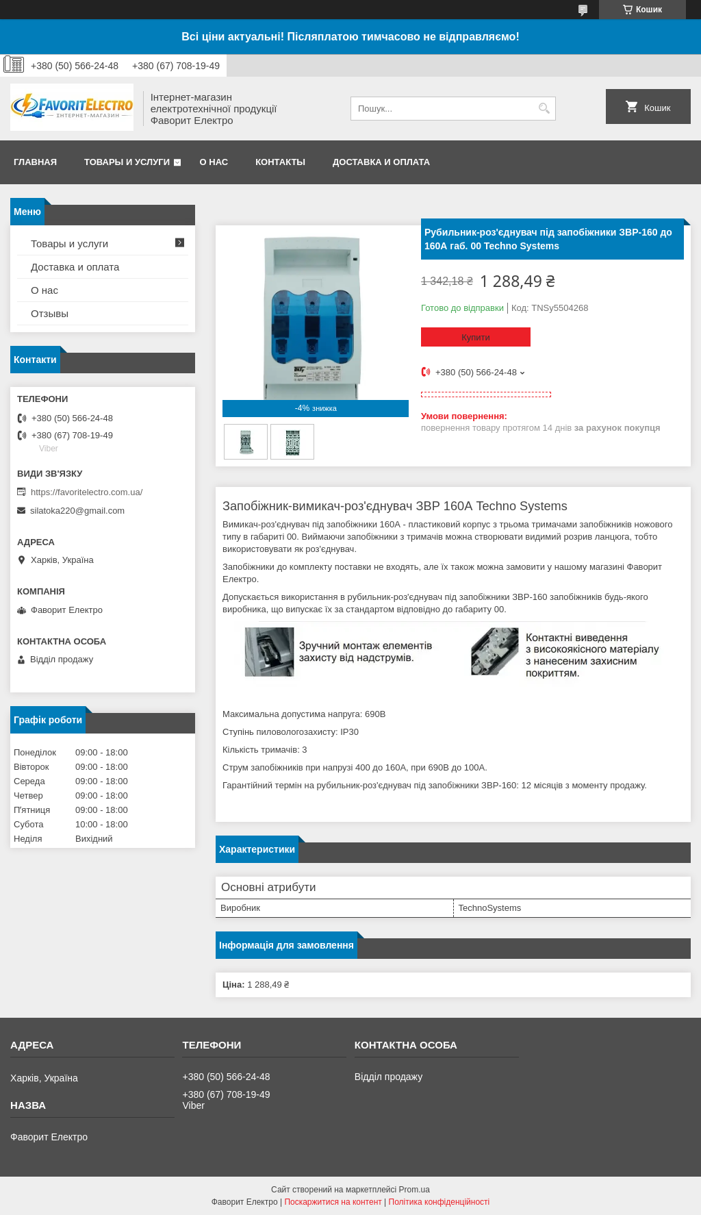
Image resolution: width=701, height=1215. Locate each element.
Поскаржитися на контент (332, 1202)
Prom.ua (414, 1189)
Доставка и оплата (381, 162)
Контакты (280, 162)
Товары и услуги (127, 162)
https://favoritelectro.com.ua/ (86, 492)
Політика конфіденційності (439, 1202)
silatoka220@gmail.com (77, 510)
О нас (214, 162)
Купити (475, 337)
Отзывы (49, 313)
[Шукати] (544, 109)
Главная (35, 162)
